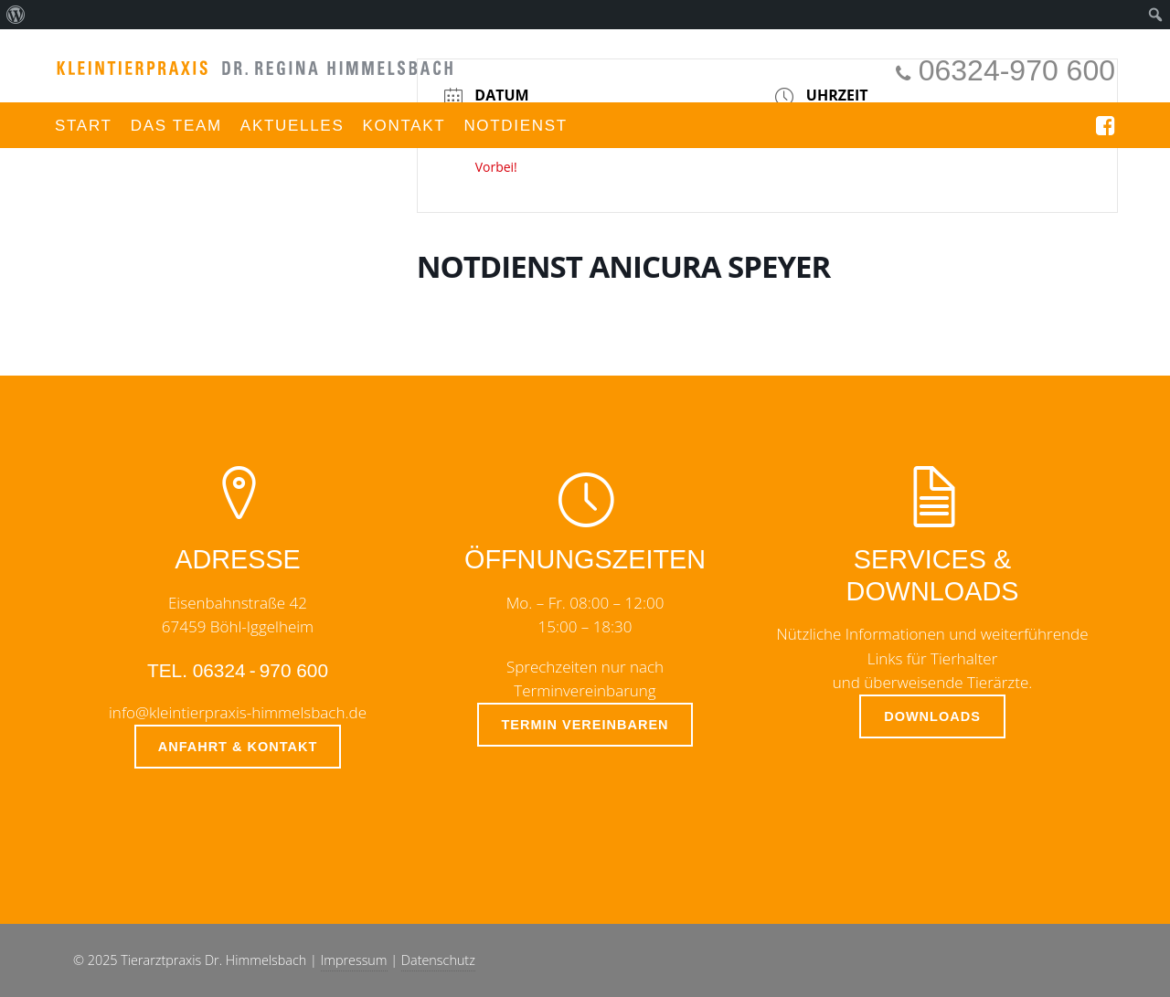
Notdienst (515, 125)
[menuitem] (16, 14)
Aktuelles (292, 125)
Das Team (176, 125)
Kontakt (403, 125)
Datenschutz (438, 960)
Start (83, 125)
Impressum (354, 960)
